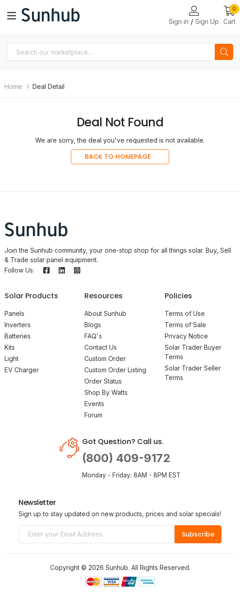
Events (94, 403)
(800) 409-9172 (126, 458)
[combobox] (111, 52)
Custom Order (105, 358)
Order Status (103, 381)
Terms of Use (185, 313)
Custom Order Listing (115, 370)
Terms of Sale (185, 325)
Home (13, 86)
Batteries (18, 336)
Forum (93, 415)
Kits (10, 347)
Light (11, 358)
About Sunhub (105, 313)
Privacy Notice (186, 336)
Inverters (18, 325)
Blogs (92, 325)
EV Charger (22, 370)
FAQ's (93, 336)
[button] (229, 16)
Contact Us (100, 347)
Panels (14, 313)
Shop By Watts (106, 392)
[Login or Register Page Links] (194, 11)
